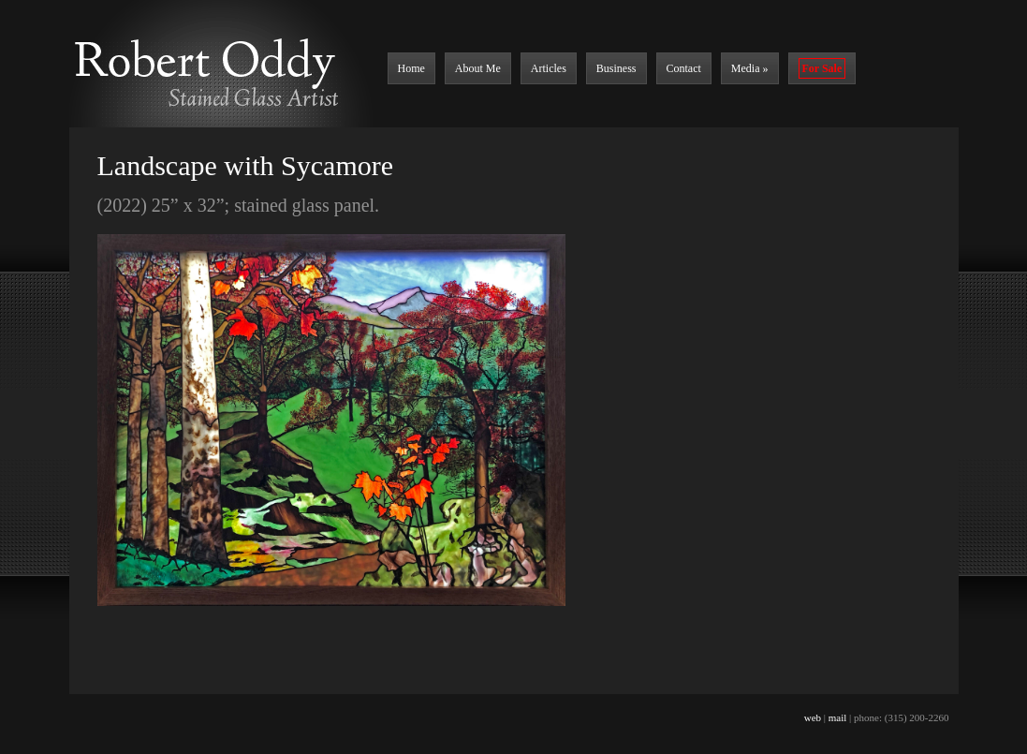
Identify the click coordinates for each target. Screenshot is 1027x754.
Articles (548, 68)
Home (411, 68)
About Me (478, 68)
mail (838, 717)
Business (616, 68)
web (812, 717)
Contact (684, 68)
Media (750, 68)
